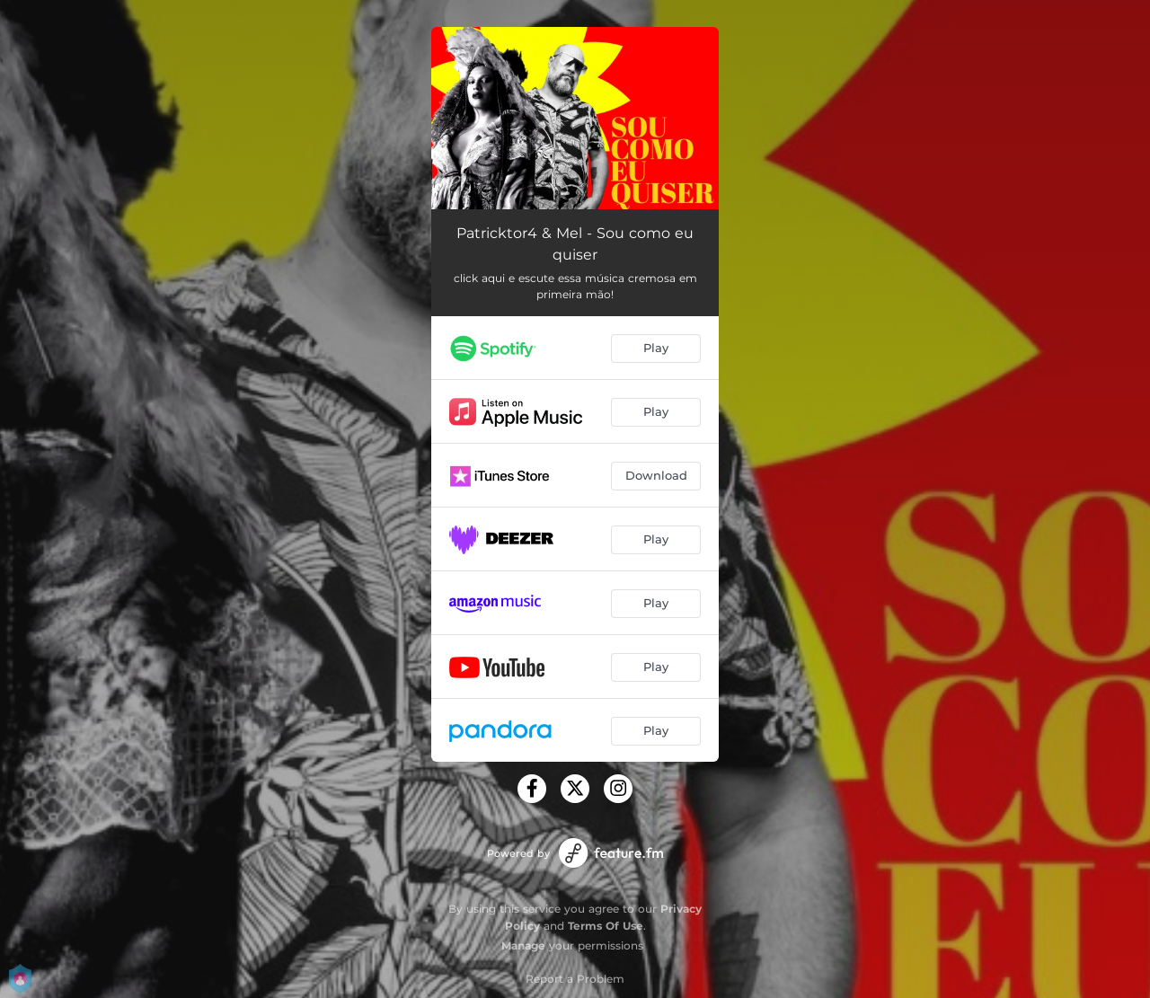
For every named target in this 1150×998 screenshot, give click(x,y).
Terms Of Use (605, 925)
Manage (523, 945)
